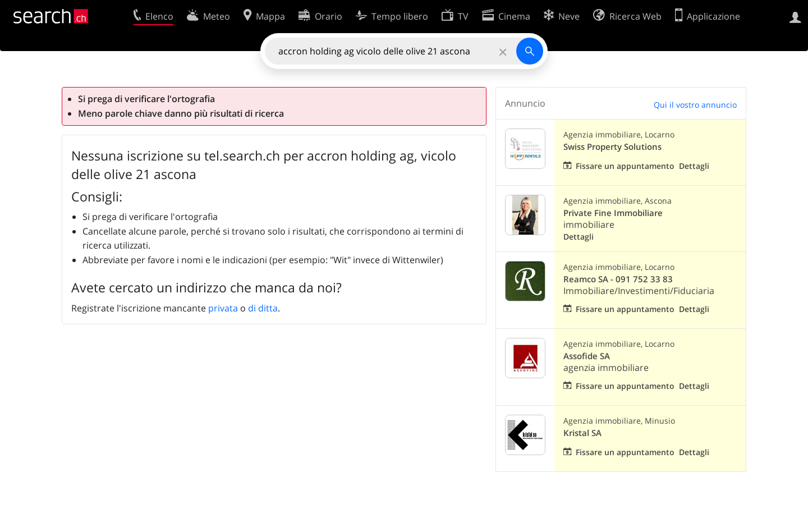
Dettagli (694, 166)
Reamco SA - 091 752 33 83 (618, 279)
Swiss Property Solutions (612, 147)
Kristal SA (582, 433)
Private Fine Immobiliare (613, 213)
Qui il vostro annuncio (695, 104)
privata (223, 308)
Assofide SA (586, 356)
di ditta (263, 308)
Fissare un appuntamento (625, 166)
